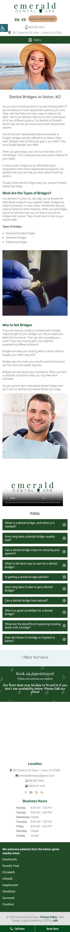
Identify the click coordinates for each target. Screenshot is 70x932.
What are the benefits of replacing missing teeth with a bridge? (33, 626)
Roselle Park (10, 866)
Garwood (8, 898)
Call (57, 688)
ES (24, 19)
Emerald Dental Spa (42, 389)
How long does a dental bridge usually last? (30, 538)
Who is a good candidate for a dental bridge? (29, 612)
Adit (55, 920)
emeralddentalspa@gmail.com (35, 775)
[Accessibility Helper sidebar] (4, 28)
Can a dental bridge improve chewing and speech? (32, 551)
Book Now (53, 928)
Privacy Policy (48, 917)
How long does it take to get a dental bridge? (29, 588)
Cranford (8, 904)
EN (17, 19)
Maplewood (10, 885)
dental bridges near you (33, 182)
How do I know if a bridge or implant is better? (30, 639)
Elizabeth (8, 872)
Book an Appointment (42, 19)
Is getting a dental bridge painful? (27, 577)
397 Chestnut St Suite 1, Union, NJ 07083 (35, 32)
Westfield (8, 891)
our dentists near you (30, 117)
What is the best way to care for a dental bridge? (31, 565)
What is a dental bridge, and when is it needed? (29, 524)
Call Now (17, 928)
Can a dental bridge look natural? (26, 600)
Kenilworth (9, 859)
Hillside (7, 879)
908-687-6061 (35, 27)
